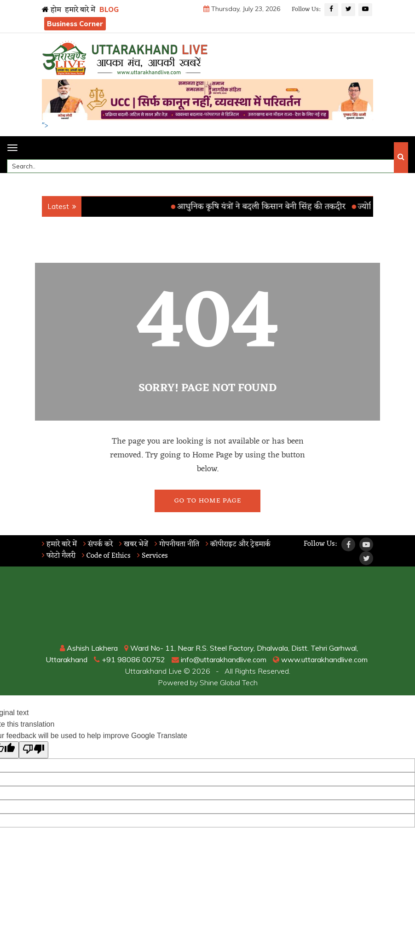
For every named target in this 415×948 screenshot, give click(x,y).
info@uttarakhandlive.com (219, 659)
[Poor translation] (33, 749)
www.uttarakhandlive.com (320, 659)
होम (51, 10)
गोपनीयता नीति (177, 544)
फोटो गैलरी (58, 555)
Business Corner (75, 23)
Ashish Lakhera (89, 648)
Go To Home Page (207, 501)
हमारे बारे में (80, 10)
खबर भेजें (133, 544)
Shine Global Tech (229, 682)
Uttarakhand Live (153, 671)
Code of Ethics (106, 555)
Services (152, 555)
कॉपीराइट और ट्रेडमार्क (238, 544)
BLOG (109, 9)
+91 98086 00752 (129, 659)
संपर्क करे (98, 544)
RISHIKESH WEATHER (207, 607)
